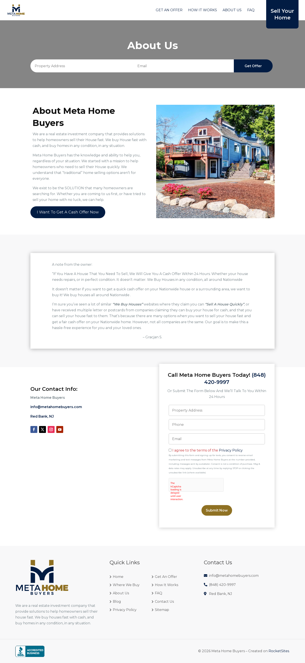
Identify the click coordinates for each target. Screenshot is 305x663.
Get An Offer (169, 10)
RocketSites (279, 651)
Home (118, 577)
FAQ (251, 10)
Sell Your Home (282, 14)
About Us (232, 10)
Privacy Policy (231, 450)
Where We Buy (126, 585)
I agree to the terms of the (207, 450)
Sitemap (162, 610)
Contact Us (164, 601)
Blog (117, 601)
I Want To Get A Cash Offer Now (68, 212)
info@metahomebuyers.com (56, 407)
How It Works (202, 10)
